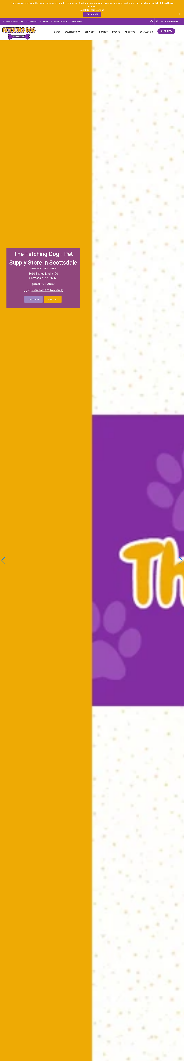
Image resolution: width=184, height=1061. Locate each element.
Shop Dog (33, 299)
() (46, 290)
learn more (92, 14)
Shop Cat (52, 299)
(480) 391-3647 (43, 284)
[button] (181, 560)
